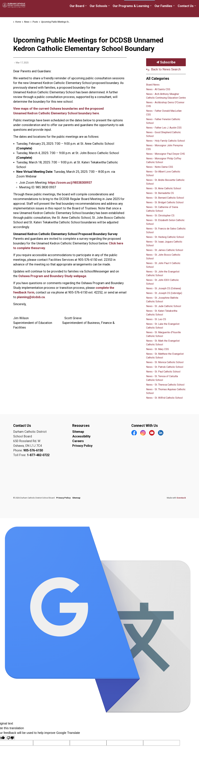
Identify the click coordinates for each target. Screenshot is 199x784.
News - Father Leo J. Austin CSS (164, 127)
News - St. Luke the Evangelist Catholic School (162, 325)
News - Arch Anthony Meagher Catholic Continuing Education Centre (166, 96)
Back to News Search (166, 69)
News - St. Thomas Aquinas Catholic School (165, 391)
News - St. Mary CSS (157, 349)
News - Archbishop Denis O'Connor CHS (165, 104)
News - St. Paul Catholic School (163, 371)
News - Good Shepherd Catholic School (163, 134)
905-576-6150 (33, 450)
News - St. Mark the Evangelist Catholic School (163, 342)
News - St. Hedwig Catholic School (165, 237)
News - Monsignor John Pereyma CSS (164, 147)
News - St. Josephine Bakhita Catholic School (162, 299)
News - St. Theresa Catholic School (165, 384)
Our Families (163, 13)
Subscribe (166, 62)
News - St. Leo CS (156, 319)
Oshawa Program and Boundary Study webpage (52, 276)
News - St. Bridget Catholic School (164, 202)
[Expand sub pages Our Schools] (108, 13)
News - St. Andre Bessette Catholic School (165, 182)
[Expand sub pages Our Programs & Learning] (150, 13)
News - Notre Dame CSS (159, 166)
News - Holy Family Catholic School (165, 140)
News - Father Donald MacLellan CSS (164, 112)
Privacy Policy (82, 446)
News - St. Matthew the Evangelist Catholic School (165, 355)
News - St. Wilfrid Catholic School (164, 397)
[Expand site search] (193, 4)
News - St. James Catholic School (164, 250)
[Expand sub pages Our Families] (173, 13)
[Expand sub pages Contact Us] (195, 13)
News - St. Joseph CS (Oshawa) (163, 288)
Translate (179, 4)
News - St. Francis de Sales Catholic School (166, 230)
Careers (57, 4)
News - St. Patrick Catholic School (164, 366)
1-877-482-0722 (38, 455)
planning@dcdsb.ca (31, 297)
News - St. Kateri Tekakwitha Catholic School (161, 312)
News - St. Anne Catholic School (163, 188)
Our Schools (98, 13)
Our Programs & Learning (131, 13)
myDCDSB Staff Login (107, 4)
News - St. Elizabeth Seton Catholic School (165, 222)
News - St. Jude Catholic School (163, 306)
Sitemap (78, 432)
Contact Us (186, 13)
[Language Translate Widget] (139, 4)
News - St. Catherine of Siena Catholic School (162, 209)
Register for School (78, 4)
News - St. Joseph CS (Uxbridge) (164, 293)
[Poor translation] (10, 737)
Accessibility (81, 436)
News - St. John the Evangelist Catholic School (162, 273)
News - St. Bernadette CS (160, 193)
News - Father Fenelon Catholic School (163, 121)
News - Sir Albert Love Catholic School (163, 173)
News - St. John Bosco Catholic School (163, 256)
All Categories (157, 78)
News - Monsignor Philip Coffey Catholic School (163, 160)
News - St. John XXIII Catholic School (162, 282)
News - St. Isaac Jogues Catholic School (164, 243)
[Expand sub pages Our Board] (85, 13)
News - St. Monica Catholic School (164, 362)
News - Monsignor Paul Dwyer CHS (165, 153)
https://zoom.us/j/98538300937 (70, 182)
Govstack (181, 498)
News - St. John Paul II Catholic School (163, 265)
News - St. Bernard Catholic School (165, 197)
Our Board (77, 13)
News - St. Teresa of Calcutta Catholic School (162, 378)
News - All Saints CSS (158, 89)
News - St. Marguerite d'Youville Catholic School (163, 334)
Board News (153, 84)
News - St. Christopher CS (160, 215)
